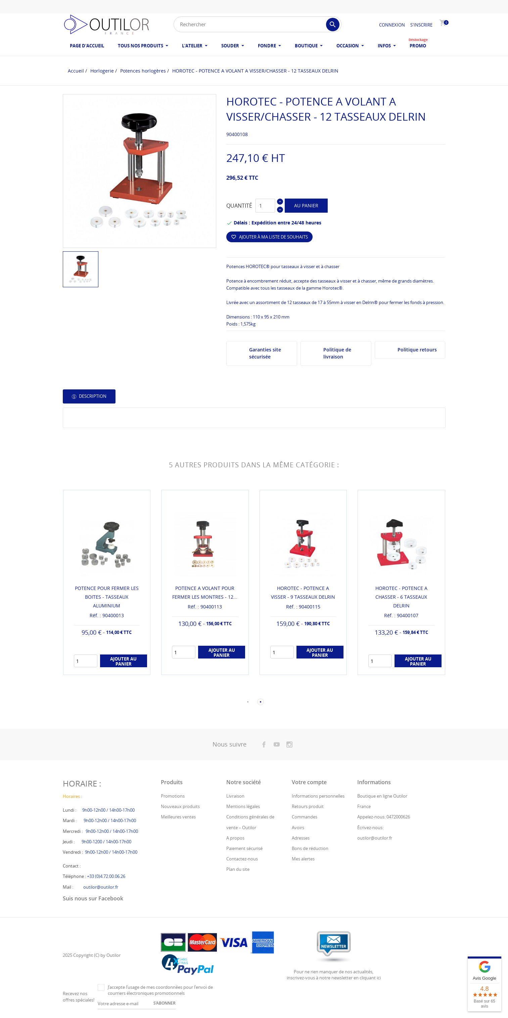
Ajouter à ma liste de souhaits (269, 237)
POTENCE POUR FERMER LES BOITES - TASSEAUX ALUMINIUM (107, 597)
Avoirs (298, 827)
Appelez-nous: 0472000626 (383, 817)
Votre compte (309, 782)
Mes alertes (303, 859)
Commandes (304, 817)
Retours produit (308, 806)
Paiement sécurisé (244, 848)
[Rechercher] (257, 24)
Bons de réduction (310, 848)
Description (92, 396)
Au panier (306, 205)
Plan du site (237, 869)
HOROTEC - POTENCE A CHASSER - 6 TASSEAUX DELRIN (401, 597)
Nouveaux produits (180, 806)
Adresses (301, 838)
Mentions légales (243, 806)
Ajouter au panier (123, 661)
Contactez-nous (242, 859)
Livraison (235, 796)
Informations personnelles (318, 796)
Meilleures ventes (178, 817)
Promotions (173, 796)
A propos (235, 838)
